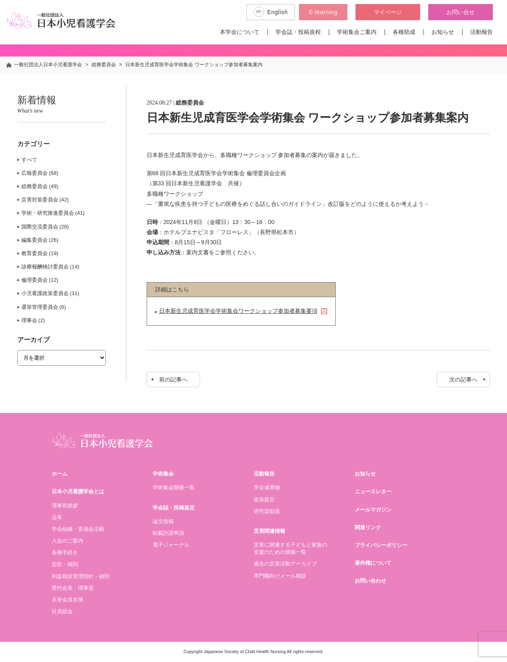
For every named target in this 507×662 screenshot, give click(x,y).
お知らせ (442, 32)
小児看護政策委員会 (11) (50, 293)
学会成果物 (267, 487)
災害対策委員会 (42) (45, 200)
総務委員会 (190, 103)
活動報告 (481, 32)
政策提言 (264, 500)
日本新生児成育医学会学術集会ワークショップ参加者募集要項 (238, 311)
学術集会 (163, 474)
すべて (29, 160)
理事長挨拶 (65, 506)
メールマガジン (373, 510)
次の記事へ (463, 379)
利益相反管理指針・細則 (80, 576)
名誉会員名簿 (67, 600)
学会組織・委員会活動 (78, 529)
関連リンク (368, 527)
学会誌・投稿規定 (174, 508)
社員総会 (62, 611)
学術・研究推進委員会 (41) (53, 213)
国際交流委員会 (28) (45, 227)
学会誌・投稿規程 (298, 32)
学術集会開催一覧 (174, 487)
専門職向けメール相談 (280, 576)
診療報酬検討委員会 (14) (50, 267)
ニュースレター (373, 491)
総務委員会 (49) (40, 186)
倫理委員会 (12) (40, 280)
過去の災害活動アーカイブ (285, 564)
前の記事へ (173, 379)
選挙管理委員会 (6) (43, 307)
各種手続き (65, 552)
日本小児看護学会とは (78, 491)
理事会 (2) (33, 320)
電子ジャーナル (171, 545)
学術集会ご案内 (357, 32)
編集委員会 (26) (40, 240)
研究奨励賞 (267, 511)
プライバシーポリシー (381, 545)
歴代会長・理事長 (73, 588)
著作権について (373, 563)
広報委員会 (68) (40, 173)
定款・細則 (65, 564)
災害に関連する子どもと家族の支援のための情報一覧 (290, 548)
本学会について (239, 32)
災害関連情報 (269, 531)
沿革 (57, 517)
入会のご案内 (67, 541)
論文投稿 (163, 521)
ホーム (59, 474)
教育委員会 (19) (40, 253)
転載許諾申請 (168, 533)
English (271, 11)
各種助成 (404, 32)
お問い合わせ (370, 581)
